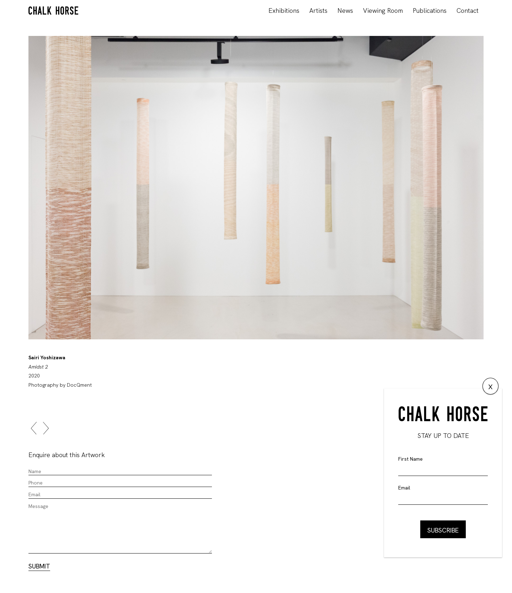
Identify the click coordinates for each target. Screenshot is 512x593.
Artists (318, 10)
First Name (410, 459)
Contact (468, 10)
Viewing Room (383, 10)
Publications (430, 10)
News (345, 10)
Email (404, 488)
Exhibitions (283, 10)
